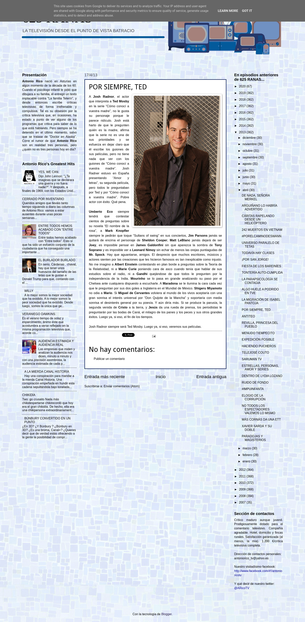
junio (246, 177)
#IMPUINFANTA (253, 389)
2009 (242, 489)
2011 (242, 476)
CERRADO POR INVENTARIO (43, 199)
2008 (242, 496)
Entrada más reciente (104, 376)
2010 (242, 482)
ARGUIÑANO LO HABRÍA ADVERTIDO (259, 207)
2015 (242, 119)
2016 (242, 112)
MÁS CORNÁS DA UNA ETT (261, 419)
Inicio (161, 376)
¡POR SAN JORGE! (255, 259)
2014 (242, 125)
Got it (247, 11)
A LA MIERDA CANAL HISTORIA (46, 371)
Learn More (228, 11)
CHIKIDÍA (28, 395)
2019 (242, 93)
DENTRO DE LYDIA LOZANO (262, 376)
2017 (242, 106)
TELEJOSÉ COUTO (255, 352)
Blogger (166, 614)
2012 (242, 469)
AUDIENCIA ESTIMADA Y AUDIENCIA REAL (56, 342)
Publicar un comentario (109, 358)
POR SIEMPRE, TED (256, 309)
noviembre (250, 144)
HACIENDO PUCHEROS (259, 346)
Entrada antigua (211, 376)
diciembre (250, 137)
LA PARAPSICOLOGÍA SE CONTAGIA (260, 281)
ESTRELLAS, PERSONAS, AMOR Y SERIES (260, 367)
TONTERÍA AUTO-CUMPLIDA (262, 272)
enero (247, 461)
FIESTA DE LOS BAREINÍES (261, 266)
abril (246, 190)
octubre (248, 150)
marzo (247, 448)
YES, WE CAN (48, 172)
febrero (248, 455)
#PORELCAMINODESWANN (261, 236)
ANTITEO (248, 316)
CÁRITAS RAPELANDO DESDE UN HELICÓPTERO (258, 219)
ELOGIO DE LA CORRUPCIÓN (254, 397)
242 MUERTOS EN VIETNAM (262, 229)
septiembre (251, 157)
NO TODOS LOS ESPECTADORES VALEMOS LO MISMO (258, 409)
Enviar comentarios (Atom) (122, 386)
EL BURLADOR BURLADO (56, 260)
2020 (242, 86)
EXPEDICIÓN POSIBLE (258, 339)
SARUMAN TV (252, 359)
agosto (247, 163)
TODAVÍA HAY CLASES (258, 253)
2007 (242, 502)
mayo (247, 183)
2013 (242, 132)
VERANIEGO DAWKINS (38, 314)
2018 (242, 99)
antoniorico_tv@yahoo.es (251, 558)
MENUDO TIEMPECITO (258, 333)
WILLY (28, 291)
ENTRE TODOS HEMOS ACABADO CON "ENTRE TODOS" (55, 229)
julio (246, 170)
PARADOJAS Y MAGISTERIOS (254, 438)
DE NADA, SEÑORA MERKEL (256, 197)
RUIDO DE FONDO (255, 382)
